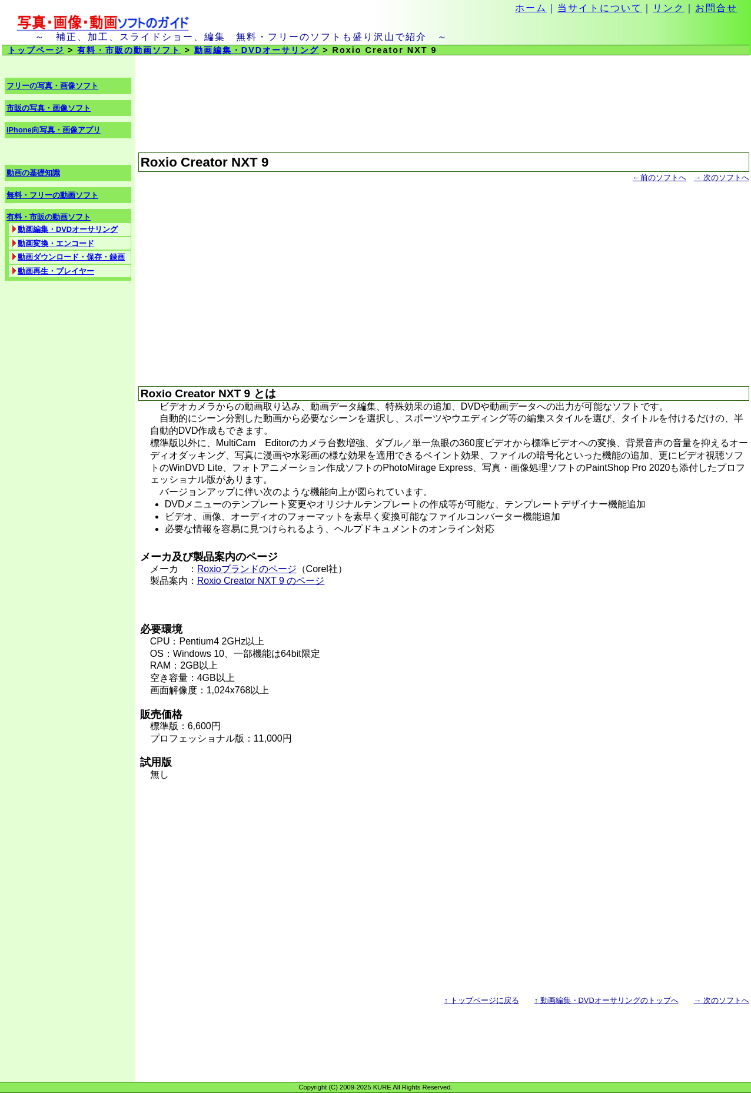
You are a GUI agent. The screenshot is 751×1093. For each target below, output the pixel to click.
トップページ (36, 50)
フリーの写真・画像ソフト (52, 85)
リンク (668, 8)
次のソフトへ (721, 177)
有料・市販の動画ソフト (129, 50)
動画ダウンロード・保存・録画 (71, 257)
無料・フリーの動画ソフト (52, 195)
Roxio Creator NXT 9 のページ (261, 581)
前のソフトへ (659, 177)
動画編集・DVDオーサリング (256, 50)
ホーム (531, 8)
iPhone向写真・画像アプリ (53, 129)
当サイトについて (599, 8)
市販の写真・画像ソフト (48, 108)
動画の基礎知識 (33, 172)
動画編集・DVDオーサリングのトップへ (606, 1000)
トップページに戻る (481, 1000)
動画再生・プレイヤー (56, 271)
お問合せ (716, 8)
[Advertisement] (443, 279)
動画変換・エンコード (56, 243)
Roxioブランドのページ (247, 569)
